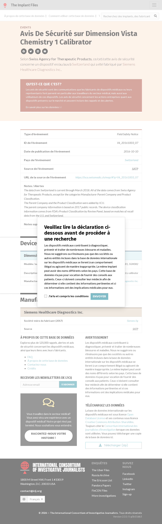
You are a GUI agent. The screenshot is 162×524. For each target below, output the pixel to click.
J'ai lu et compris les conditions (68, 296)
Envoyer (99, 296)
